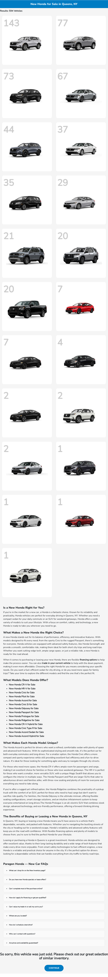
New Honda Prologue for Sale (24, 716)
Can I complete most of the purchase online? (25, 888)
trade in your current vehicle (56, 663)
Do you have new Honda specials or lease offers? (27, 879)
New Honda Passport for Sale (24, 712)
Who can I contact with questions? (22, 934)
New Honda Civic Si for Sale (23, 704)
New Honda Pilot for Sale (22, 696)
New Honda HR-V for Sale (22, 688)
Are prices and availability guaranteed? (23, 943)
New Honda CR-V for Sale (22, 684)
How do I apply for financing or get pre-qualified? (27, 898)
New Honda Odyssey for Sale (24, 708)
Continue (54, 968)
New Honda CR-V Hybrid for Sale (26, 724)
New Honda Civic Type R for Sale (25, 728)
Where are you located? (18, 916)
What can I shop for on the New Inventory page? (27, 870)
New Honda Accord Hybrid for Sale (26, 736)
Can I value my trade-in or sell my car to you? (26, 907)
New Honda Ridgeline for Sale (24, 720)
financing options (88, 659)
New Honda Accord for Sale (23, 700)
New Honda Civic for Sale (22, 692)
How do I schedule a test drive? (20, 925)
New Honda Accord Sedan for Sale (26, 732)
